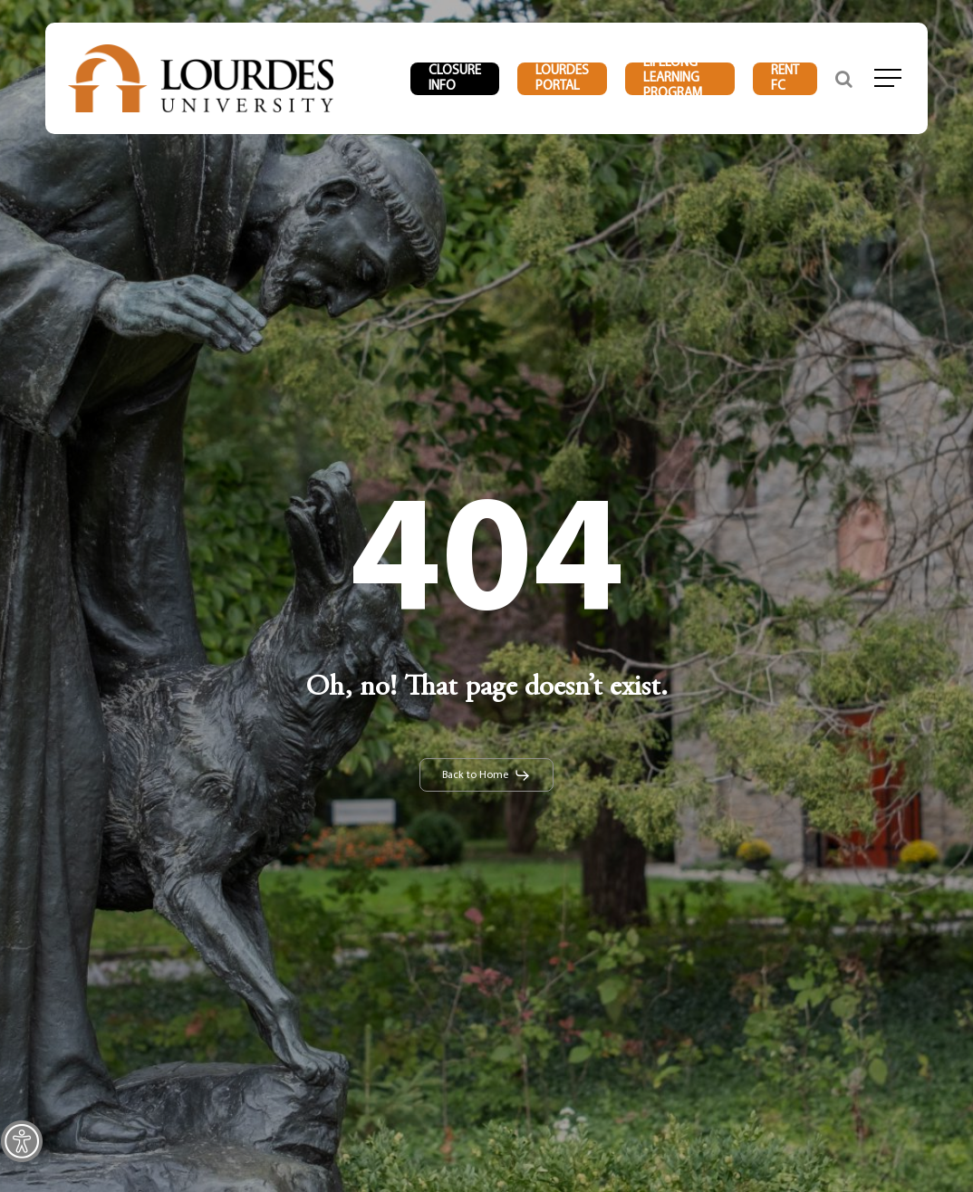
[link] (21, 1141)
